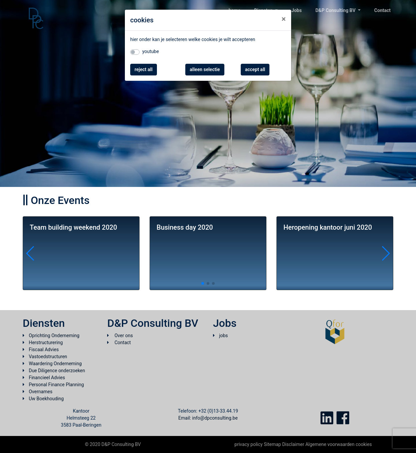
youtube (150, 51)
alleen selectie (205, 69)
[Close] (283, 19)
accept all (255, 69)
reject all (144, 69)
